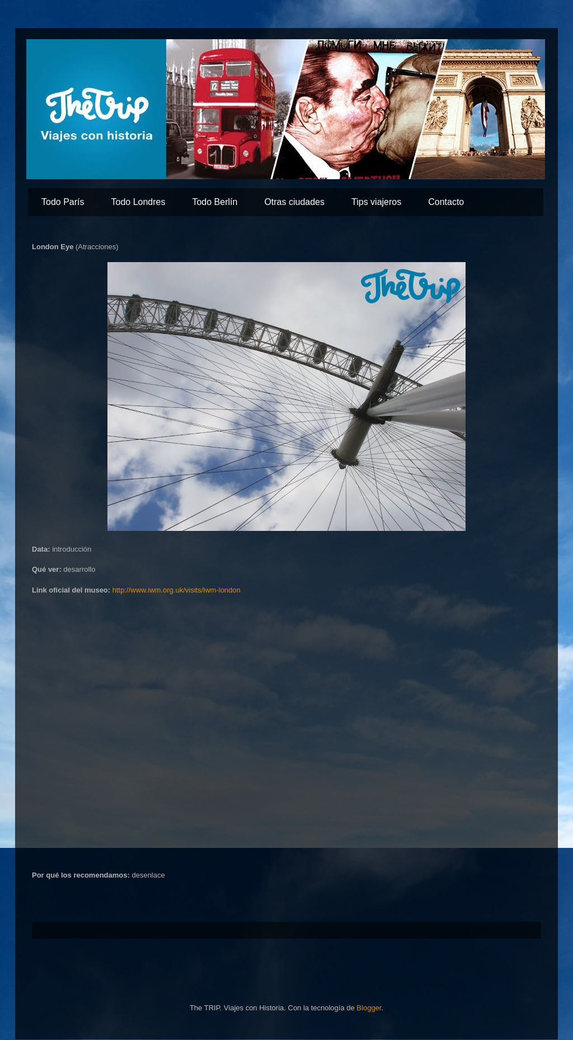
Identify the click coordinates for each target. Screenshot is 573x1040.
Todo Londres (138, 202)
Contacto (446, 202)
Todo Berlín (214, 202)
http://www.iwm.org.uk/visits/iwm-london (176, 590)
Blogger (368, 1008)
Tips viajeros (376, 202)
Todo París (62, 202)
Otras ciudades (294, 202)
